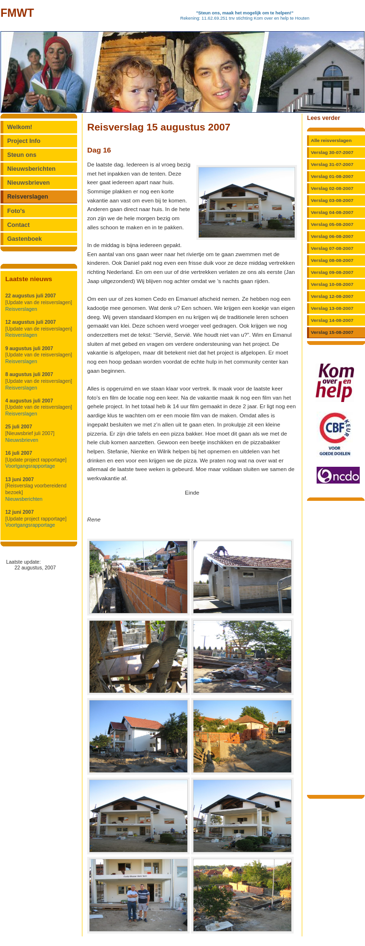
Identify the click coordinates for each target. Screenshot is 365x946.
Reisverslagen (27, 196)
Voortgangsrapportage (30, 466)
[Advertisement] (336, 647)
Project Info (23, 141)
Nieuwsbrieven (28, 182)
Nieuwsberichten (31, 169)
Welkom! (19, 127)
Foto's (16, 211)
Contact (18, 225)
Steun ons (21, 155)
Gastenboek (24, 239)
